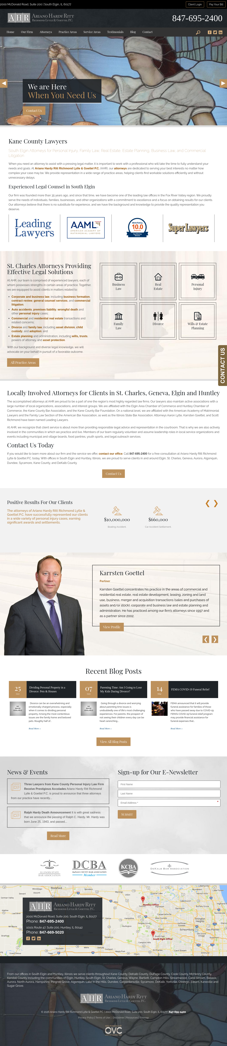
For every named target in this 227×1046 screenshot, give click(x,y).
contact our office (111, 453)
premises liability (44, 309)
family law (35, 327)
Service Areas (92, 32)
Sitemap (144, 1017)
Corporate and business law (30, 296)
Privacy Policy (86, 1017)
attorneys (120, 168)
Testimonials (115, 32)
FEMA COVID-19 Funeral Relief (190, 689)
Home (10, 32)
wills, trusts (79, 336)
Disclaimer (118, 1017)
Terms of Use (102, 1017)
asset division (65, 327)
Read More (58, 836)
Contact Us (34, 110)
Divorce (17, 327)
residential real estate (48, 318)
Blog (133, 32)
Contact (148, 32)
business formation (76, 296)
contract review (22, 300)
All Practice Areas (23, 362)
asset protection (54, 340)
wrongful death (68, 309)
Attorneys (46, 32)
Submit (127, 814)
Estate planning (22, 336)
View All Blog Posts (113, 742)
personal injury (29, 313)
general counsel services (50, 300)
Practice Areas (68, 32)
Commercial (20, 318)
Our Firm (27, 32)
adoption (35, 331)
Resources (132, 1017)
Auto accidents (22, 309)
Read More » (35, 728)
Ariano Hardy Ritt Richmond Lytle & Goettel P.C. (67, 168)
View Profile (111, 627)
